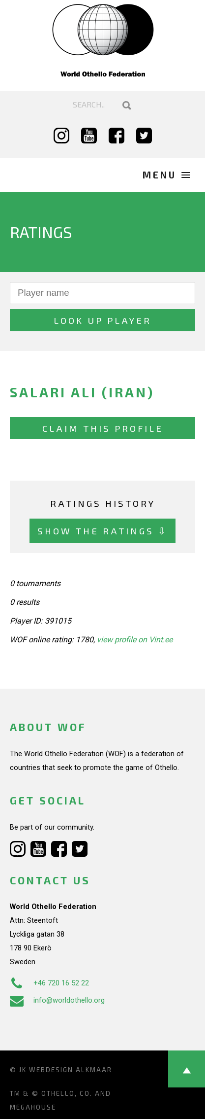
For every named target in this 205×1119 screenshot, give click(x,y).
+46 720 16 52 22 (49, 983)
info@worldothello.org (57, 1000)
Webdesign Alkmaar (70, 1070)
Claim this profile (102, 428)
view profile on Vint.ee (135, 639)
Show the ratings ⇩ (102, 530)
